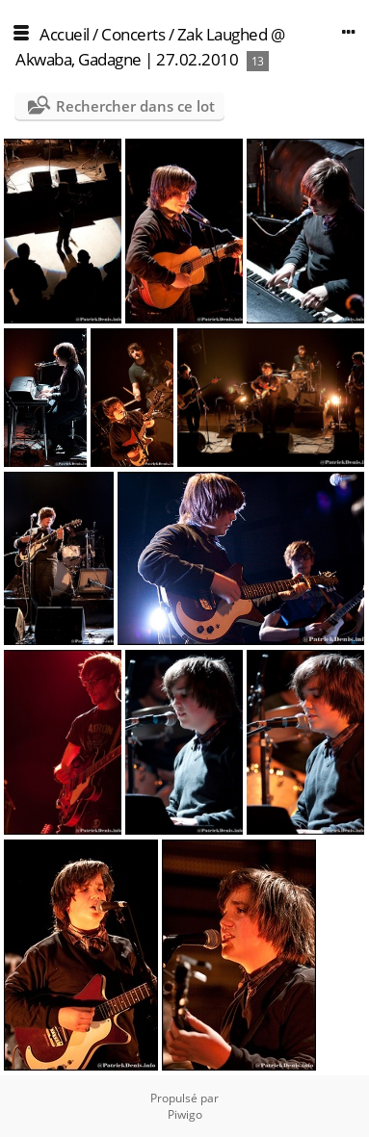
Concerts (133, 34)
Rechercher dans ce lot (135, 106)
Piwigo (185, 1114)
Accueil (65, 34)
